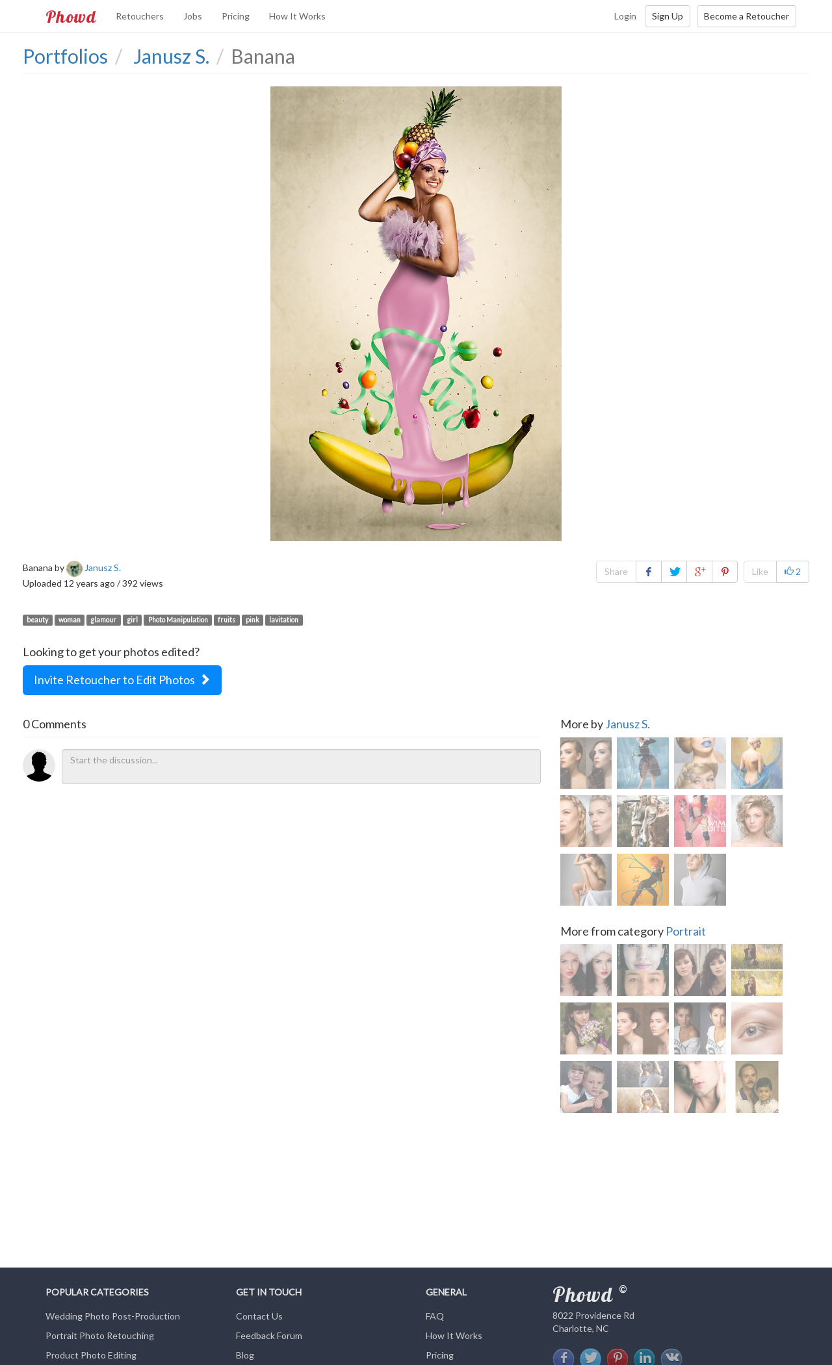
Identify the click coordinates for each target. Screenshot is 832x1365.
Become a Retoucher (746, 15)
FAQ (435, 1315)
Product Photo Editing (91, 1354)
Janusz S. (627, 724)
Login (625, 15)
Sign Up (667, 15)
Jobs (192, 15)
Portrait (686, 932)
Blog (245, 1354)
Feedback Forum (269, 1335)
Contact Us (259, 1315)
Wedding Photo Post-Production (113, 1315)
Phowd (71, 16)
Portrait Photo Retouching (100, 1335)
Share (616, 571)
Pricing (236, 15)
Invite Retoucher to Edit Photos (122, 679)
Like (760, 571)
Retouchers (140, 15)
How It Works (297, 15)
